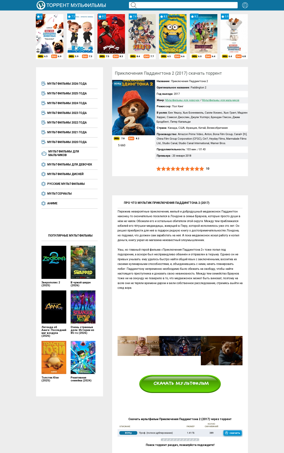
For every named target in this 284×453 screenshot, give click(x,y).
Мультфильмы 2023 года (67, 113)
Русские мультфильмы (66, 184)
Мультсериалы (59, 193)
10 (201, 168)
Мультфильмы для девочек (69, 164)
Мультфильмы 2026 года (67, 83)
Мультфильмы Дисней (65, 174)
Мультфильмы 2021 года (67, 132)
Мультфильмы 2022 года (67, 122)
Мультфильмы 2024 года (67, 103)
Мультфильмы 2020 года (67, 142)
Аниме (52, 203)
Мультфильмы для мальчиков (63, 153)
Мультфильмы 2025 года (67, 93)
